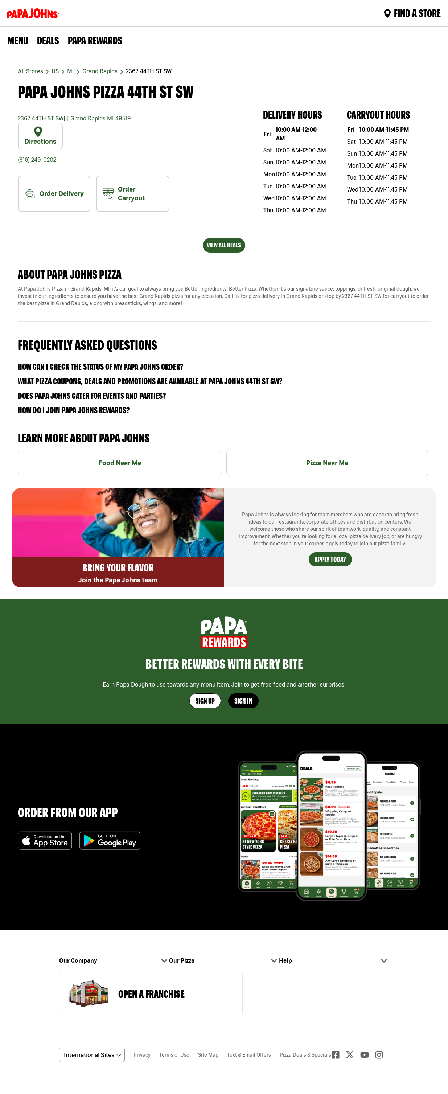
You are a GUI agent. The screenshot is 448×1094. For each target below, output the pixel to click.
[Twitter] (353, 1054)
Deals (48, 40)
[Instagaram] (382, 1054)
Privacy (142, 1055)
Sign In (243, 701)
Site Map (208, 1055)
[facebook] (338, 1054)
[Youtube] (367, 1054)
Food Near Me (120, 463)
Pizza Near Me (327, 463)
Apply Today (330, 559)
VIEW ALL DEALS (224, 245)
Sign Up (205, 701)
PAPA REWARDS (95, 40)
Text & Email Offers (249, 1055)
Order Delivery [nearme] (54, 193)
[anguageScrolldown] (90, 1055)
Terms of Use (174, 1055)
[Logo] (34, 13)
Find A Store (412, 13)
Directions (40, 135)
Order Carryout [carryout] (124, 193)
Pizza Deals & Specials (305, 1055)
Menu (17, 40)
